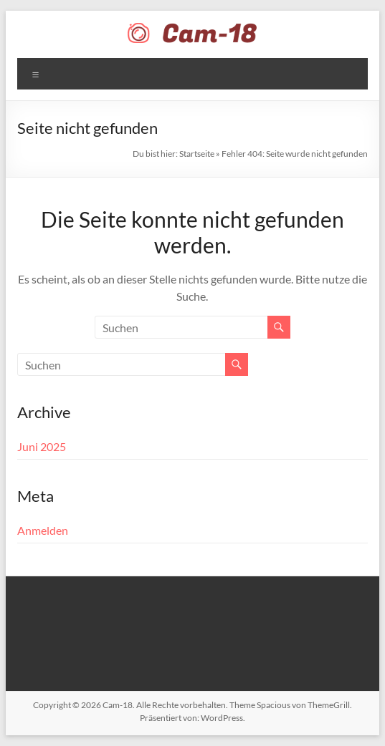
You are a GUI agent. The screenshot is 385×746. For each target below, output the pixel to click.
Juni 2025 (41, 446)
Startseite (196, 153)
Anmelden (42, 530)
